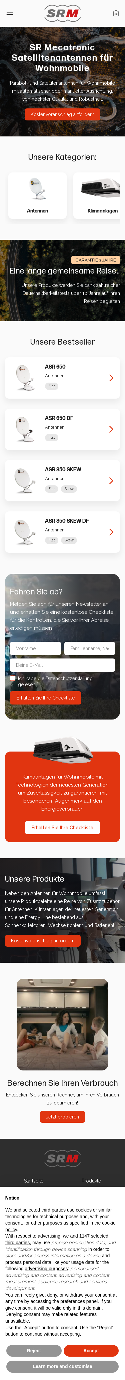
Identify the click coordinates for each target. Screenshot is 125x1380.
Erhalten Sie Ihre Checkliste (62, 827)
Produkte (91, 1181)
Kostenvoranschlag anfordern (62, 114)
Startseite (33, 1181)
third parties (17, 1242)
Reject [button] (34, 1350)
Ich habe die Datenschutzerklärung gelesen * (58, 681)
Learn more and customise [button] (62, 1366)
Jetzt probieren (62, 1116)
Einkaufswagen (116, 13)
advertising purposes (46, 1268)
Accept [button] (91, 1350)
